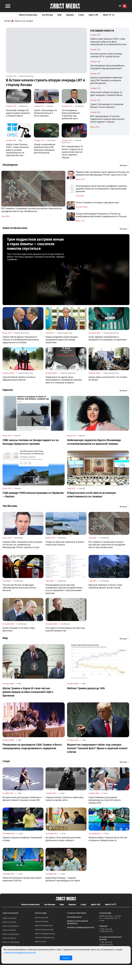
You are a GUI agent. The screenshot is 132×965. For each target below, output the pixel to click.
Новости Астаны (9, 922)
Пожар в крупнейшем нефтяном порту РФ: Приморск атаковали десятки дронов (106, 80)
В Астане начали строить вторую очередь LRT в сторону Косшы (106, 55)
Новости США (40, 941)
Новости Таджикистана (44, 937)
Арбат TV (108, 15)
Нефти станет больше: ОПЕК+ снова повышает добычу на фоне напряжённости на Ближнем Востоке (108, 42)
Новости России (41, 921)
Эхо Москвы (47, 15)
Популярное (10, 164)
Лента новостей (41, 917)
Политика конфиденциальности (80, 927)
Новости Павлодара (11, 942)
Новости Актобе (9, 930)
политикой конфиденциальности (19, 952)
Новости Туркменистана (45, 934)
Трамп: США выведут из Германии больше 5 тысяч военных (106, 105)
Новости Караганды (11, 934)
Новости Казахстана (28, 15)
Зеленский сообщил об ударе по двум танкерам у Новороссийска (106, 93)
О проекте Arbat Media (76, 913)
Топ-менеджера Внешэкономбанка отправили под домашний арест (107, 67)
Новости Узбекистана (44, 925)
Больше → (124, 165)
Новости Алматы (9, 918)
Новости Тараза (9, 938)
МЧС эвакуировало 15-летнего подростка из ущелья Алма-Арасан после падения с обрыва (107, 119)
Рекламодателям (74, 917)
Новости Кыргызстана (44, 929)
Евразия (70, 15)
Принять (66, 958)
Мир (59, 15)
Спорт (81, 15)
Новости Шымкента (11, 926)
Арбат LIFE (93, 15)
